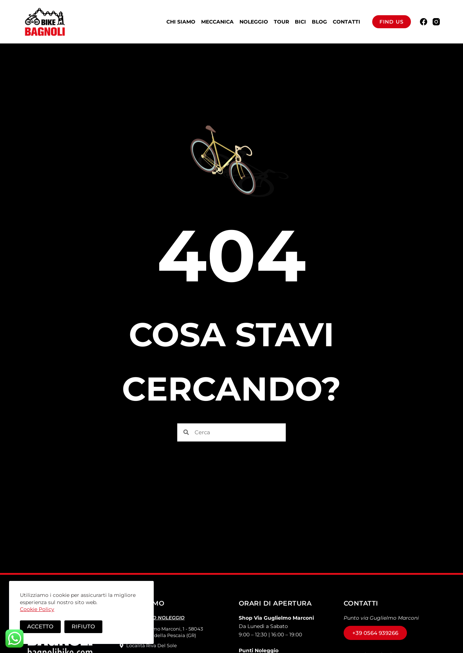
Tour (281, 21)
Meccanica (217, 21)
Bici (300, 21)
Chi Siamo (180, 21)
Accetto (40, 626)
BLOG (319, 21)
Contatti (346, 21)
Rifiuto (83, 626)
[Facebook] (423, 21)
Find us (391, 21)
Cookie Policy (37, 609)
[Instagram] (436, 21)
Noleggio (253, 21)
